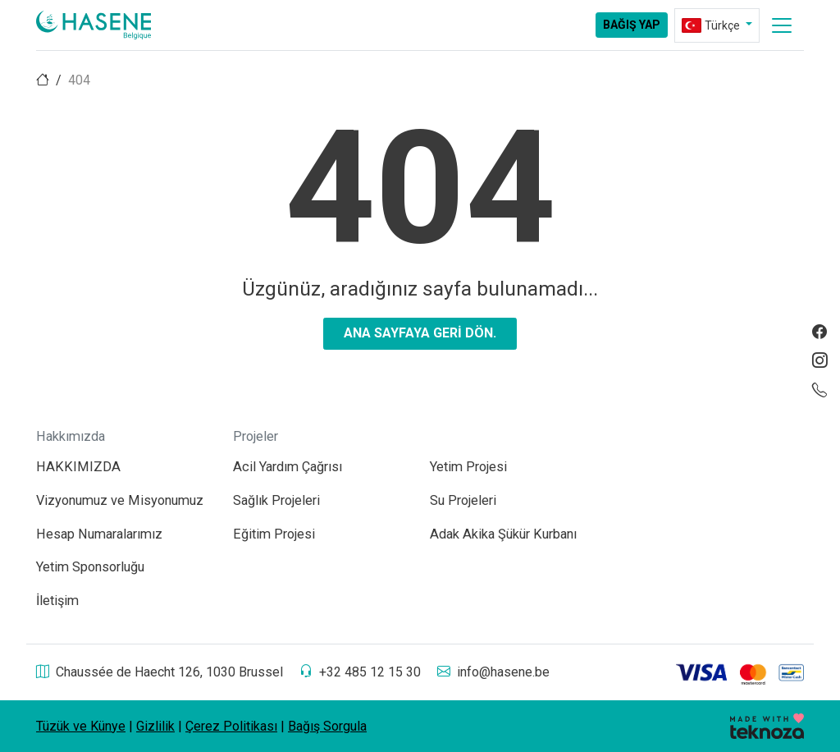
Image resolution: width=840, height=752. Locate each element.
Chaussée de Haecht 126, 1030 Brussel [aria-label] (159, 672)
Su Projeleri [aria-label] (463, 500)
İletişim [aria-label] (57, 600)
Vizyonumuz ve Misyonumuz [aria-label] (119, 500)
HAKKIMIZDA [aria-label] (78, 467)
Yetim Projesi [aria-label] (468, 467)
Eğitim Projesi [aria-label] (274, 534)
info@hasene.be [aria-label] (493, 672)
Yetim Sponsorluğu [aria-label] (90, 567)
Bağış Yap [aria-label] (631, 24)
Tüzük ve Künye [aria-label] (81, 726)
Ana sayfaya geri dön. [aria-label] (420, 333)
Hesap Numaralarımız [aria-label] (99, 534)
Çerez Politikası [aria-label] (231, 726)
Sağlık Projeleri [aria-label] (276, 500)
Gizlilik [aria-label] (155, 726)
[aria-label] (93, 25)
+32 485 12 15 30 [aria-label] (360, 672)
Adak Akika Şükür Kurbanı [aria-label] (503, 534)
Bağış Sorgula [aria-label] (327, 726)
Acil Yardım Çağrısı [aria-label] (287, 467)
